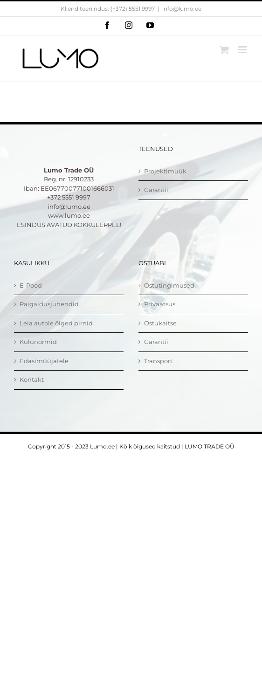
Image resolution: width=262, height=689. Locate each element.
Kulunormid (38, 341)
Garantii (156, 189)
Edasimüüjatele (44, 361)
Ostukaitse (160, 323)
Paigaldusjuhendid (49, 304)
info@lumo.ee (181, 8)
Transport (158, 361)
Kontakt (32, 379)
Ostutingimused (169, 285)
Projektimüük (165, 171)
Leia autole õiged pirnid (56, 323)
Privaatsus (159, 304)
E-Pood (31, 285)
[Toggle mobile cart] (224, 50)
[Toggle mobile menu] (243, 50)
